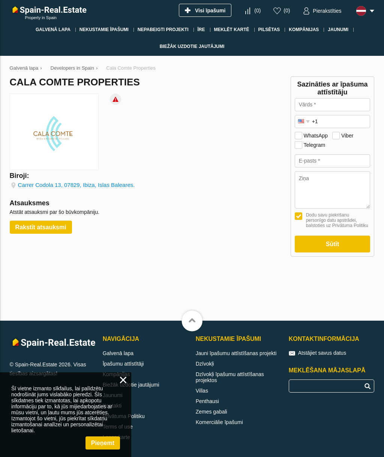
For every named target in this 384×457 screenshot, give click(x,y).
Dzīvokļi (205, 364)
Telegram (315, 145)
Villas (202, 391)
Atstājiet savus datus (322, 353)
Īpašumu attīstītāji (123, 364)
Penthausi (207, 401)
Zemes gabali (211, 412)
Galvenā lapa (118, 353)
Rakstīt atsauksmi (40, 227)
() (257, 10)
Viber (347, 136)
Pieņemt (102, 443)
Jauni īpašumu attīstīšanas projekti (236, 353)
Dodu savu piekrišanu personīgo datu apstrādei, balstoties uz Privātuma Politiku (337, 220)
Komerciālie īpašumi (219, 422)
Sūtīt (332, 244)
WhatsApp (316, 136)
